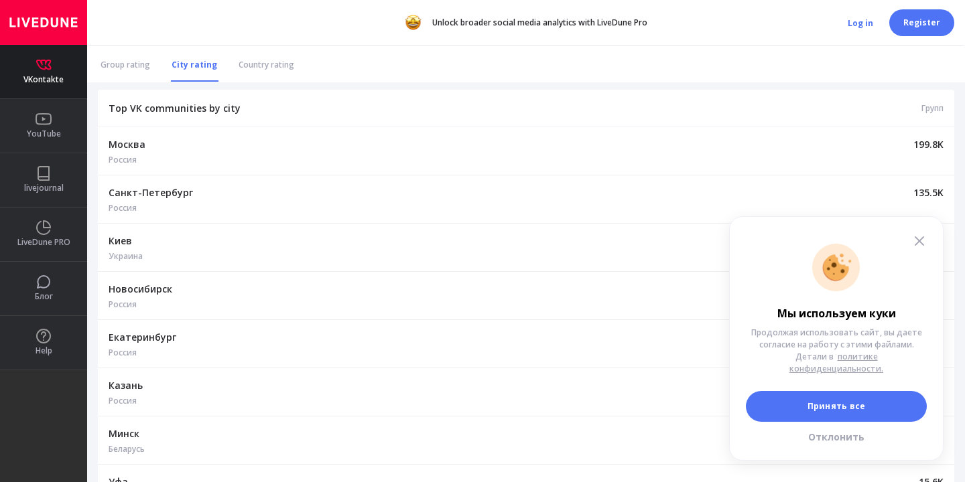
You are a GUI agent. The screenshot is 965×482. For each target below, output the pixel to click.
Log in (860, 23)
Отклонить (836, 436)
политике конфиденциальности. (836, 362)
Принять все (837, 406)
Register (921, 22)
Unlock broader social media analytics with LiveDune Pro (526, 23)
